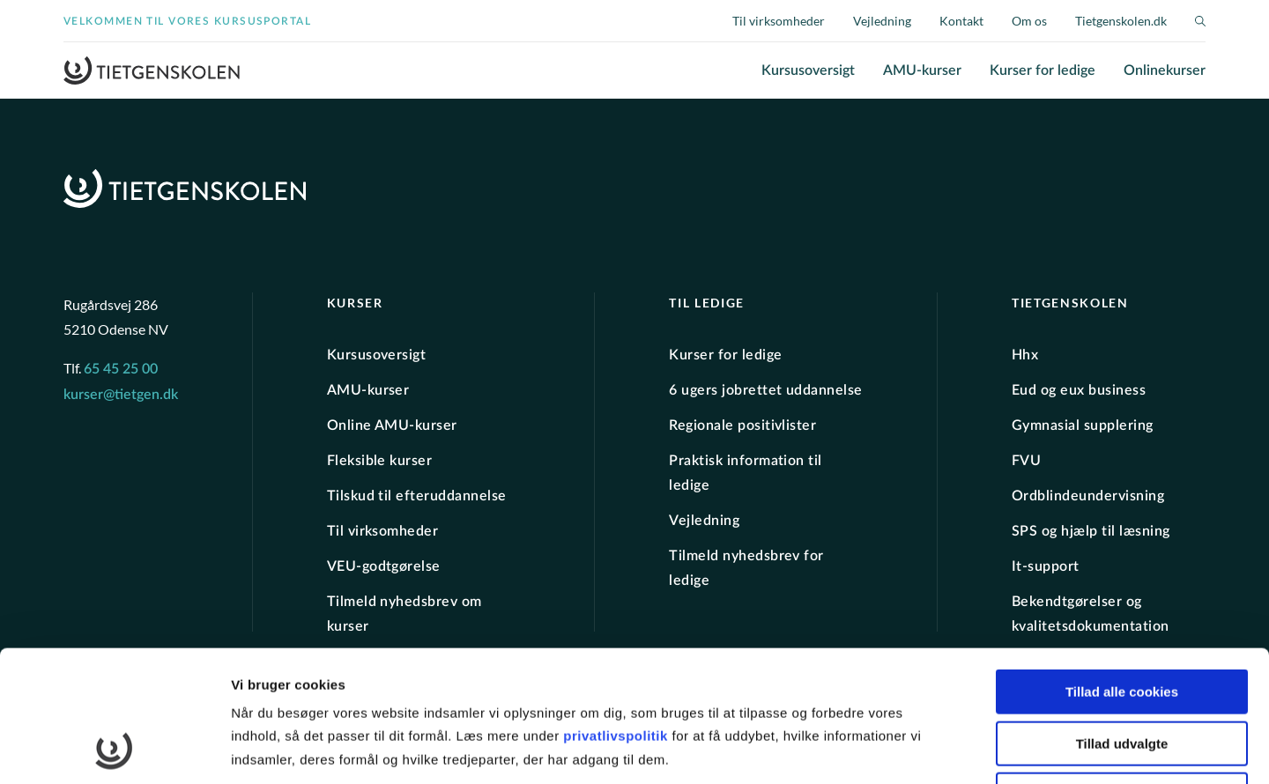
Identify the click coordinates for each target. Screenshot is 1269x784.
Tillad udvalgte (1122, 620)
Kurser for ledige (1042, 70)
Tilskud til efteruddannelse (417, 496)
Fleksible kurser (380, 461)
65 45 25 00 (121, 369)
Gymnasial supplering (1083, 425)
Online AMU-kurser (392, 425)
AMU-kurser (922, 70)
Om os (1029, 20)
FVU (1026, 461)
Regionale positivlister (742, 425)
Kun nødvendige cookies (1121, 671)
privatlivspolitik (617, 612)
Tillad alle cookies (1121, 568)
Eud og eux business (1079, 390)
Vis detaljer (916, 749)
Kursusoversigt (808, 70)
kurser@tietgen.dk (120, 395)
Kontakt (961, 20)
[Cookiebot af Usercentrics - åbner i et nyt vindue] (114, 749)
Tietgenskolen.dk (1121, 20)
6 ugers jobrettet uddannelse (765, 390)
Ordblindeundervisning (1088, 496)
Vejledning (882, 20)
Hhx (1025, 355)
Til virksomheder (778, 20)
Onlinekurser (1165, 70)
